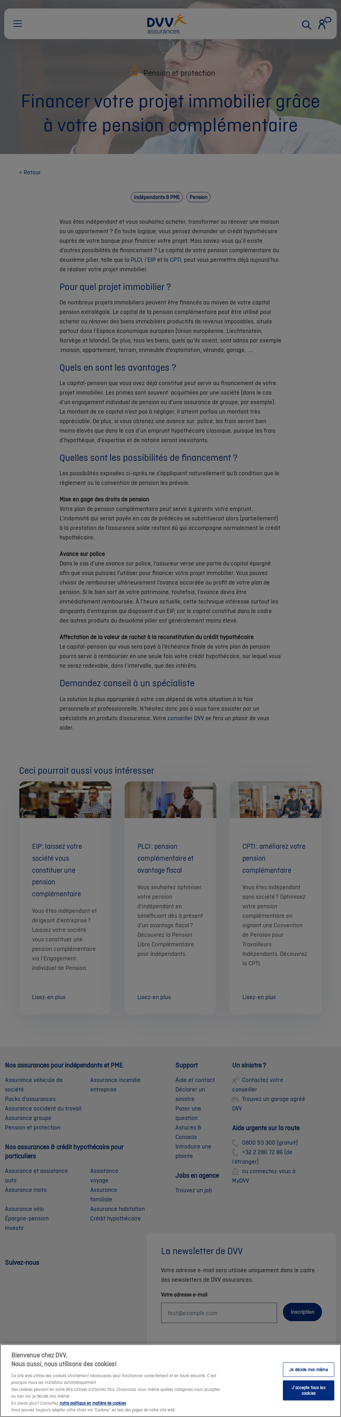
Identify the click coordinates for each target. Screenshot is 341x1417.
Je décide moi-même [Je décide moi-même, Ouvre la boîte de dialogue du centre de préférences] (308, 1370)
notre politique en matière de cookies (93, 1404)
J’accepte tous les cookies (308, 1391)
